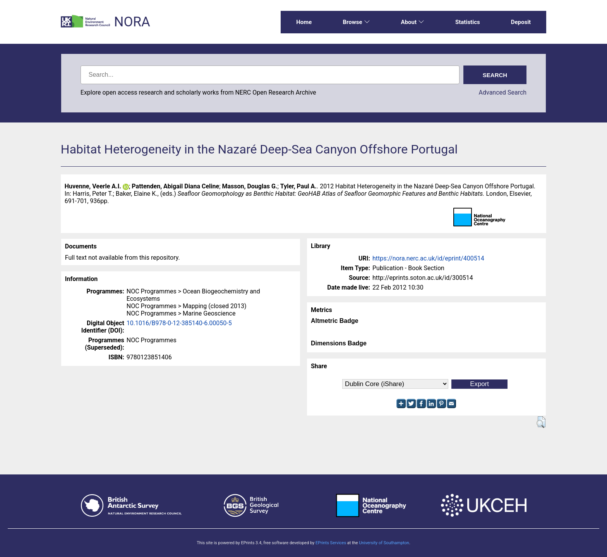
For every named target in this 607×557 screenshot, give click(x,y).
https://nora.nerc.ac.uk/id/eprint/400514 (428, 258)
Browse (356, 22)
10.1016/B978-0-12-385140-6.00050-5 (179, 323)
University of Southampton (384, 542)
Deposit (521, 22)
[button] (541, 422)
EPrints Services (331, 542)
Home (304, 22)
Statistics (467, 22)
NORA (132, 22)
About (412, 22)
